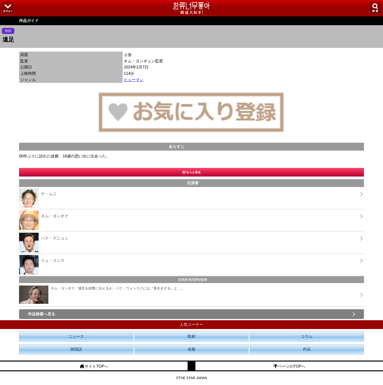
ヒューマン (133, 80)
